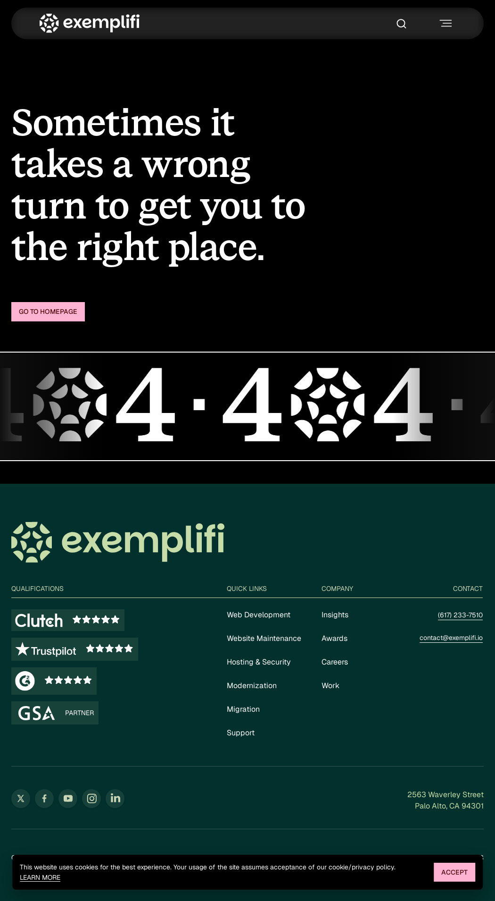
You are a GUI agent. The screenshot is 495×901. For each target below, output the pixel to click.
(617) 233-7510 (460, 615)
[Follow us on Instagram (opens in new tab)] (91, 798)
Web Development (258, 615)
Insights (335, 615)
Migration (243, 709)
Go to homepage (48, 311)
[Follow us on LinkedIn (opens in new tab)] (115, 798)
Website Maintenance (264, 638)
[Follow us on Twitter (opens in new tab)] (20, 798)
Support (241, 733)
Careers (335, 662)
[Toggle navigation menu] (444, 23)
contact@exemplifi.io (451, 637)
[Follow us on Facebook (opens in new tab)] (44, 798)
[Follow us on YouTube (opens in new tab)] (67, 798)
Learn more (40, 878)
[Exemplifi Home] (90, 23)
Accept (454, 872)
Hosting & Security (259, 662)
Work (330, 685)
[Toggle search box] (403, 23)
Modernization (252, 685)
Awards (334, 638)
